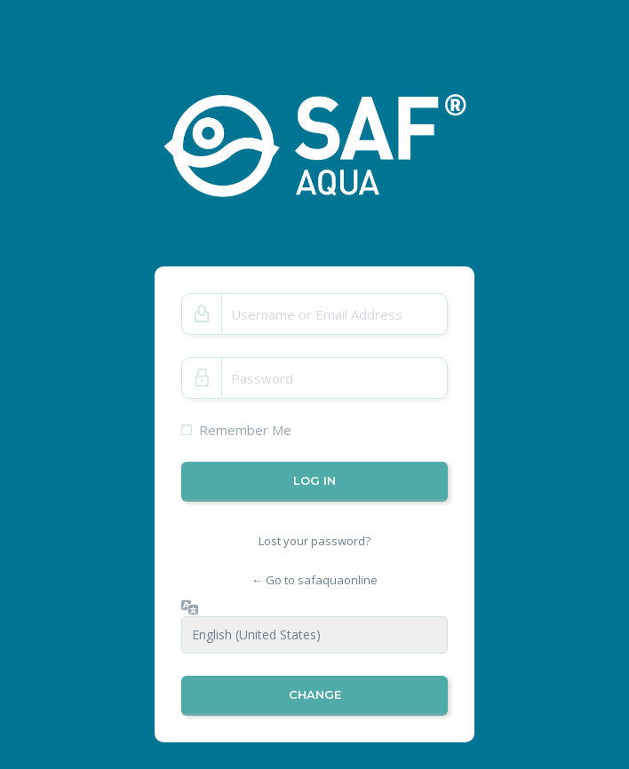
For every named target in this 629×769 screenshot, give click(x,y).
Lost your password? (314, 541)
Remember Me (245, 430)
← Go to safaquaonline (314, 580)
